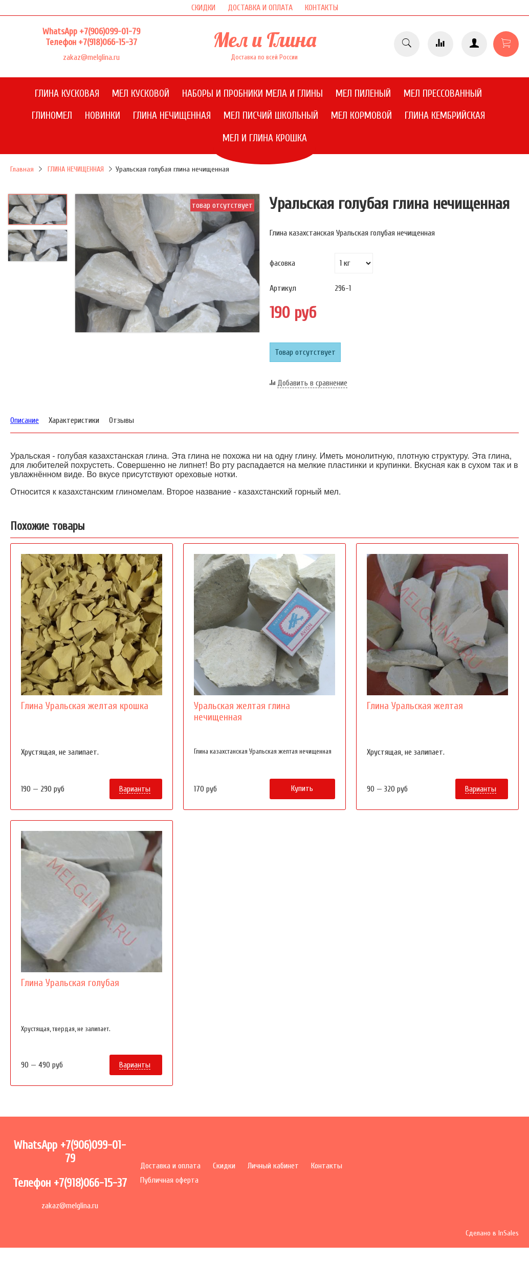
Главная (22, 169)
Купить (302, 788)
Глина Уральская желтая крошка (84, 706)
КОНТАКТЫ (321, 7)
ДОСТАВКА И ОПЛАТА (260, 7)
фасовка (282, 263)
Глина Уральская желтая (415, 706)
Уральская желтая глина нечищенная (242, 711)
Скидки (224, 1165)
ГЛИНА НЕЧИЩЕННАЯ (76, 169)
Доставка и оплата (170, 1165)
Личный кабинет (273, 1165)
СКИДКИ (203, 7)
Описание (24, 420)
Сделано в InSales (492, 1233)
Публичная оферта (169, 1180)
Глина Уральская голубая (70, 983)
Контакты (326, 1165)
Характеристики (74, 420)
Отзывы (121, 420)
